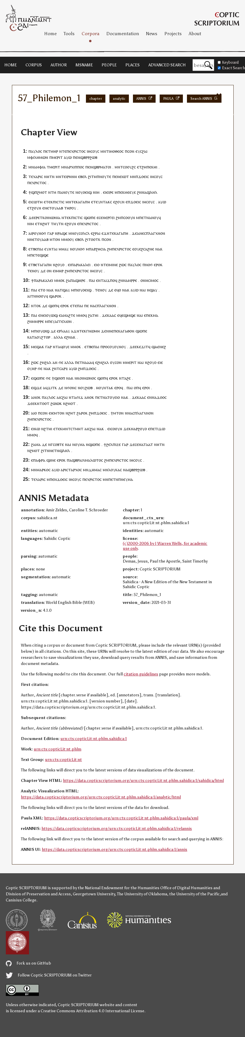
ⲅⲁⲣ (50, 233)
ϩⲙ (144, 167)
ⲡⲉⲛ (76, 157)
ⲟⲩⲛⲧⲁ (105, 388)
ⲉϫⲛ (105, 233)
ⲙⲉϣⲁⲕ (37, 347)
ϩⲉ (129, 378)
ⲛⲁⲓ (143, 290)
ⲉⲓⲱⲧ (124, 176)
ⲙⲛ (103, 151)
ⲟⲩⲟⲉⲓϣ (85, 192)
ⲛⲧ (55, 347)
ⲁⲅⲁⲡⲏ (84, 202)
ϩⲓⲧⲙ (92, 176)
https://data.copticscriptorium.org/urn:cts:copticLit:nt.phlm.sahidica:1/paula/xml (121, 818)
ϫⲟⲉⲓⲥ (143, 176)
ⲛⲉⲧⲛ (54, 450)
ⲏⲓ (155, 167)
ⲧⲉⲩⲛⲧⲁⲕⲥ (102, 202)
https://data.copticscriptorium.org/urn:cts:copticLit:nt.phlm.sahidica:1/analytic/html (101, 797)
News (151, 33)
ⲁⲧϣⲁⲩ (63, 290)
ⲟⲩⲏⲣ (32, 368)
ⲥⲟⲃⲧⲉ (58, 444)
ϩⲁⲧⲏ (92, 315)
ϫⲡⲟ (111, 280)
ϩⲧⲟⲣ (45, 337)
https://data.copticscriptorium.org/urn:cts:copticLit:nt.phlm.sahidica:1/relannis (117, 828)
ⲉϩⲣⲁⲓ (95, 233)
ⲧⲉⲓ (106, 265)
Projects (173, 33)
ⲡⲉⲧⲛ (113, 479)
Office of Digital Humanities (186, 887)
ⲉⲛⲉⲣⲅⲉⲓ (108, 217)
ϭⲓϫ (79, 397)
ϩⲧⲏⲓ (48, 429)
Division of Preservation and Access (38, 894)
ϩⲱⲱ (55, 403)
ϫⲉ (31, 217)
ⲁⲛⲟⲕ (36, 397)
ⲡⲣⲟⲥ (104, 347)
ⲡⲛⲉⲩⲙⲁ (125, 479)
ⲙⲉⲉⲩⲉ (130, 192)
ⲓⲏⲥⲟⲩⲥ (93, 151)
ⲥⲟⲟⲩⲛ (129, 217)
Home (50, 33)
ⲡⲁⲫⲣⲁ (39, 460)
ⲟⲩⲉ (66, 347)
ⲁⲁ (89, 362)
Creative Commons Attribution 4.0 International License (92, 1010)
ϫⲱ (161, 429)
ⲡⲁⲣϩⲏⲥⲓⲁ (97, 249)
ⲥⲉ (137, 444)
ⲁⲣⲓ (63, 470)
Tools (69, 33)
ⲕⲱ (37, 429)
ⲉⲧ (48, 151)
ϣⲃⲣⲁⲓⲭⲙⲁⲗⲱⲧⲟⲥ (87, 460)
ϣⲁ (154, 347)
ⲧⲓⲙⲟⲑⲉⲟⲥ (115, 151)
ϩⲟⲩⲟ (59, 265)
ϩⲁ (68, 280)
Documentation (122, 33)
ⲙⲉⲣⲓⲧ (57, 157)
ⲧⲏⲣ (67, 208)
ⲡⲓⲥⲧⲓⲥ (58, 202)
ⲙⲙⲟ (65, 239)
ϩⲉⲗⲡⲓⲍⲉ (113, 444)
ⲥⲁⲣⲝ (63, 368)
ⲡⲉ (68, 151)
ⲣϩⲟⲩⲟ (141, 429)
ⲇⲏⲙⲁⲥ (95, 470)
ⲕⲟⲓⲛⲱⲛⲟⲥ (86, 378)
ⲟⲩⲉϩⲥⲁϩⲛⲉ (144, 249)
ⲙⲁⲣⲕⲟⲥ (44, 470)
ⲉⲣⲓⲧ (56, 167)
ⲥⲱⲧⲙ (37, 202)
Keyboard (228, 62)
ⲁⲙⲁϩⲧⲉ (68, 315)
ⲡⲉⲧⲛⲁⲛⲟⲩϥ (150, 217)
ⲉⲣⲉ (37, 217)
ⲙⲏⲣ (54, 151)
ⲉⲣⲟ (157, 265)
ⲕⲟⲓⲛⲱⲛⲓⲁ (51, 217)
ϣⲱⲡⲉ (90, 217)
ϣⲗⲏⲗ (152, 192)
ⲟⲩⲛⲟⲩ (120, 347)
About (195, 33)
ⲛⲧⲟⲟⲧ (43, 403)
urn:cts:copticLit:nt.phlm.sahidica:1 (93, 738)
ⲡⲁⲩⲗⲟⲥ (35, 151)
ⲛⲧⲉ (62, 151)
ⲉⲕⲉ (138, 347)
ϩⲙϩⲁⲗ (45, 362)
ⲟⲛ (49, 271)
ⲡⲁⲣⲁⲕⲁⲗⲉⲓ (81, 265)
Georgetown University (94, 894)
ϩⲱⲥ (123, 265)
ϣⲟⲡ (52, 306)
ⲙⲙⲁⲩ (64, 249)
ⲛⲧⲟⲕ (36, 306)
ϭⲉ (61, 362)
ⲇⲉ (43, 271)
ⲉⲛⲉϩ (161, 347)
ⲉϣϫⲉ (36, 388)
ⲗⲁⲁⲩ (65, 331)
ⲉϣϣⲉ (42, 255)
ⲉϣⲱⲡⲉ (38, 378)
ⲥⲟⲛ (130, 151)
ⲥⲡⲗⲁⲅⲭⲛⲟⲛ (154, 233)
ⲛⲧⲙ (52, 192)
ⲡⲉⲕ (150, 167)
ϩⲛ (139, 192)
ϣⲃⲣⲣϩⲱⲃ (88, 157)
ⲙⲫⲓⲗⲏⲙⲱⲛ (37, 157)
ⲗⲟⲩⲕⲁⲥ (115, 470)
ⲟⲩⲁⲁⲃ (57, 208)
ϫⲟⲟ (161, 397)
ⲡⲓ (76, 290)
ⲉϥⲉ (120, 315)
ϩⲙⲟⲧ (70, 403)
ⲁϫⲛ (75, 331)
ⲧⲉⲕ (49, 202)
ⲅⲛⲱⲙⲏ (93, 331)
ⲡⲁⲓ (40, 249)
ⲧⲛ (52, 176)
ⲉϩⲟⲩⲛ (119, 202)
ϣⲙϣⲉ (130, 315)
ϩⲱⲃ (89, 388)
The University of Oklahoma (142, 894)
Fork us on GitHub (28, 963)
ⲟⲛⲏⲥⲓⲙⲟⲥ (149, 280)
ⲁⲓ (55, 249)
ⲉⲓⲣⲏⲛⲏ (70, 176)
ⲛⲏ (46, 176)
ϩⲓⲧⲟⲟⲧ (91, 239)
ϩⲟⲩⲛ (36, 208)
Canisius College (21, 900)
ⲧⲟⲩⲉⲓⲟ (113, 397)
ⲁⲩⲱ (68, 157)
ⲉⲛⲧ (99, 280)
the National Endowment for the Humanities (118, 887)
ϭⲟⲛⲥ (72, 388)
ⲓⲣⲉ (111, 192)
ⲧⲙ (49, 167)
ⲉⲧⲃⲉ (32, 249)
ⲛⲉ (141, 233)
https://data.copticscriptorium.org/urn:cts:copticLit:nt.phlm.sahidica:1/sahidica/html (143, 780)
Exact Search (231, 67)
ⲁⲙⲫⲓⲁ (40, 167)
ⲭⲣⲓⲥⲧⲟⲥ (78, 151)
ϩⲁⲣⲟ (81, 413)
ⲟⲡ (136, 388)
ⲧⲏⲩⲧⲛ (57, 223)
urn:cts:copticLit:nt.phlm (57, 749)
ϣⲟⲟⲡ (59, 378)
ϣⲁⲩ (153, 290)
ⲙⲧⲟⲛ (55, 239)
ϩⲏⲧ (46, 223)
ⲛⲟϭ (42, 233)
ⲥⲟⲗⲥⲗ (84, 233)
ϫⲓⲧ (144, 347)
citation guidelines (141, 674)
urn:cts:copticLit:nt (63, 759)
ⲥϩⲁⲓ (143, 151)
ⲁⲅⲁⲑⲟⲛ (127, 331)
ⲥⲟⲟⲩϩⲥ (129, 167)
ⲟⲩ (73, 208)
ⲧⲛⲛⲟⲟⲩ (38, 296)
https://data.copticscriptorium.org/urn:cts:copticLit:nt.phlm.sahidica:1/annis (114, 849)
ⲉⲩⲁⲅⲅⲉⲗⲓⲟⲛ (61, 321)
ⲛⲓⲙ (96, 192)
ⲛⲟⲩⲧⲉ (105, 176)
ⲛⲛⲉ (110, 331)
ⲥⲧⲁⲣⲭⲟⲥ (74, 470)
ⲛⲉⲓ (43, 315)
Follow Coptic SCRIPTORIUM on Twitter (49, 975)
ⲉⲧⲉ (73, 306)
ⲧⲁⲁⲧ (148, 444)
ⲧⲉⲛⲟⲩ (33, 271)
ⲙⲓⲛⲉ (113, 265)
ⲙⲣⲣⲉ (132, 280)
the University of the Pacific (194, 894)
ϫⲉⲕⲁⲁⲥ (109, 315)
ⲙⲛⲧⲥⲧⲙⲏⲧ (72, 429)
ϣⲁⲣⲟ (54, 296)
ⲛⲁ (144, 192)
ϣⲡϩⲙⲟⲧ (39, 192)
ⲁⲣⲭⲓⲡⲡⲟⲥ (75, 167)
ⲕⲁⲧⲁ (32, 337)
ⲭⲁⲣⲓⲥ (38, 176)
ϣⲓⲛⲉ (51, 460)
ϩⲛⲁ (69, 337)
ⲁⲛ (55, 362)
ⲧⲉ (30, 176)
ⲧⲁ (124, 378)
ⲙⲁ (155, 315)
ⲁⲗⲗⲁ (58, 337)
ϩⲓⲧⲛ (45, 450)
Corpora (90, 33)
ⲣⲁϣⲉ (62, 233)
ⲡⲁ (59, 192)
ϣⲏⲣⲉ (80, 280)
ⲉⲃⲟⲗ (82, 176)
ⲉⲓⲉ (105, 192)
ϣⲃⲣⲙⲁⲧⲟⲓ (102, 167)
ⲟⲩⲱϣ (52, 315)
